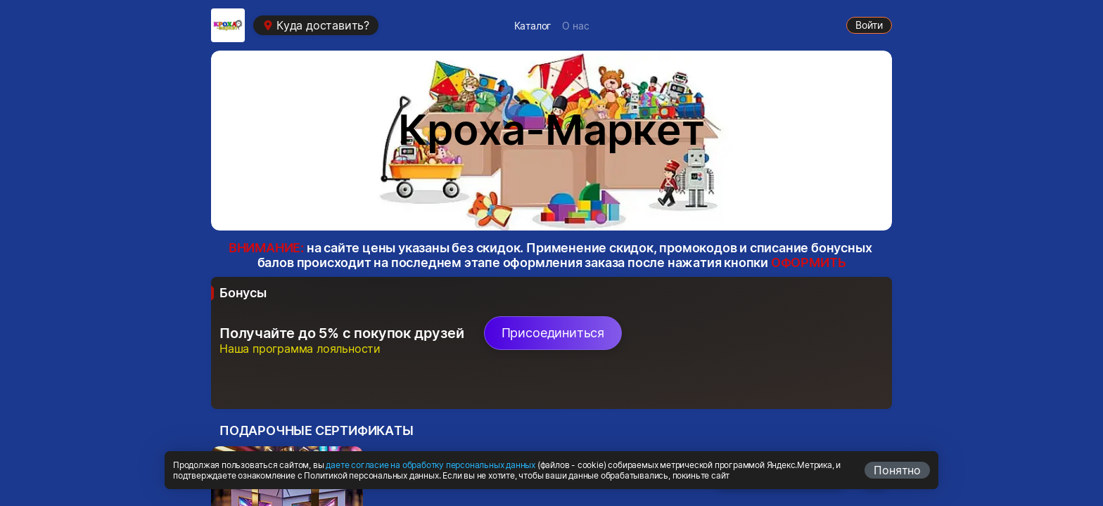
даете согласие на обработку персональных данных (430, 465)
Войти (869, 25)
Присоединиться (553, 332)
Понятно (897, 470)
